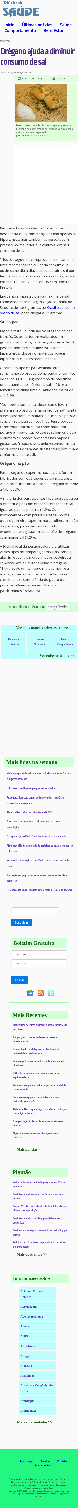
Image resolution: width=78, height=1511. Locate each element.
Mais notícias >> (30, 1149)
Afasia (24, 1326)
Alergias (25, 1356)
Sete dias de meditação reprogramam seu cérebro (31, 788)
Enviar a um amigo (33, 78)
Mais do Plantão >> (32, 1254)
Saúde (66, 25)
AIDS (24, 1336)
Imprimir (61, 78)
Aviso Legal (26, 1461)
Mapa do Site (43, 1465)
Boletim (45, 1461)
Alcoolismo (27, 1346)
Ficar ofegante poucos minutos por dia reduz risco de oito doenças (39, 890)
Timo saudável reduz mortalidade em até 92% (29, 812)
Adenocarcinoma (31, 1316)
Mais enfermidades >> (34, 1422)
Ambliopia (27, 1401)
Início (9, 25)
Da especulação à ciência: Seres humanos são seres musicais (36, 836)
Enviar (19, 980)
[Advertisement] (39, 184)
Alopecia (26, 1365)
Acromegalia (28, 1306)
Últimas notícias (37, 25)
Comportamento (20, 30)
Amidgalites (28, 1410)
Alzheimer (27, 1375)
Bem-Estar (53, 30)
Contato (62, 1461)
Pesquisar (21, 922)
